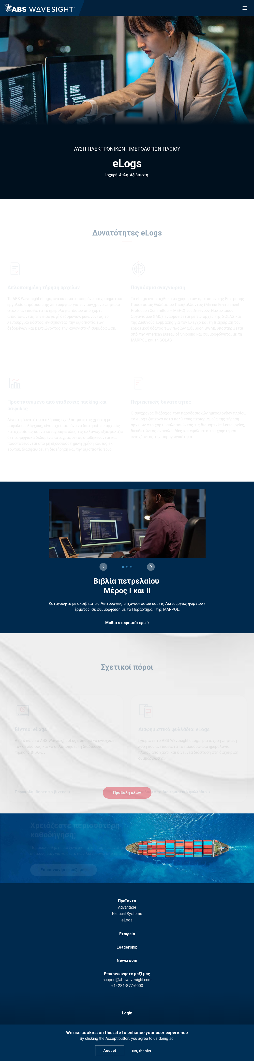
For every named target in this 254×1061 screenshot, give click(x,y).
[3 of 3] (131, 567)
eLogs (127, 920)
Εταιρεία (127, 934)
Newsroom (127, 960)
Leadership (127, 947)
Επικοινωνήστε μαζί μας (127, 973)
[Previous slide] (103, 567)
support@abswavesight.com (127, 979)
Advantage (127, 907)
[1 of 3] (123, 567)
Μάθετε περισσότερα (125, 622)
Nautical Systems (127, 913)
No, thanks (141, 1051)
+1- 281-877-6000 (127, 985)
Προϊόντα (127, 901)
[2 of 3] (127, 567)
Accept (109, 1050)
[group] (127, 557)
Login (127, 1013)
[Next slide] (151, 567)
